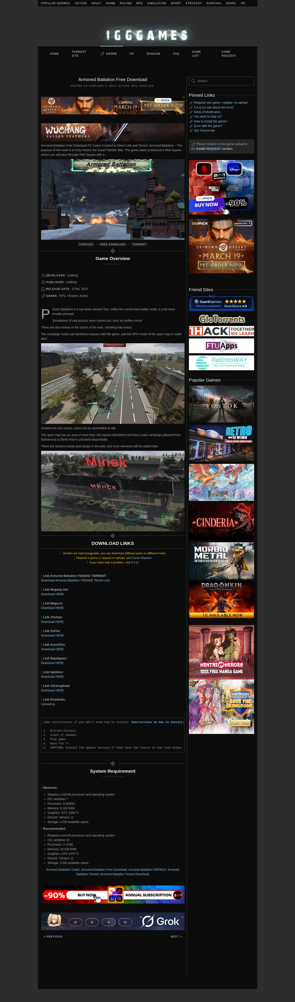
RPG (139, 3)
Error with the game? (208, 126)
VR (243, 3)
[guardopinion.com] (221, 302)
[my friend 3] (221, 331)
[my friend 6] (221, 345)
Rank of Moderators (207, 112)
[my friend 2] (221, 318)
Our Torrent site (204, 130)
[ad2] (219, 652)
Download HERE (52, 594)
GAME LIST (196, 53)
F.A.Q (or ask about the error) (213, 107)
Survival (214, 3)
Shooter (147, 85)
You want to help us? (208, 116)
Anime (111, 3)
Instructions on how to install (157, 722)
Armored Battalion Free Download (104, 869)
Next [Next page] (176, 936)
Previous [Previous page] (53, 936)
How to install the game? (210, 121)
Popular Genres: (56, 3)
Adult (96, 3)
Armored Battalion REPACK (147, 869)
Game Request (141, 557)
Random (153, 53)
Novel (231, 3)
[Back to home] (148, 26)
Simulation (156, 3)
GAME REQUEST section (214, 148)
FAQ (176, 53)
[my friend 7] (221, 362)
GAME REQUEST (229, 53)
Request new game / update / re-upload (220, 102)
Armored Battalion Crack (63, 869)
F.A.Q (134, 562)
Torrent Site (79, 53)
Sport (176, 3)
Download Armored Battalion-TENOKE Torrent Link (75, 580)
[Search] (221, 81)
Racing (126, 3)
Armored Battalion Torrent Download (124, 874)
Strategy (194, 3)
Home (54, 53)
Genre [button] (111, 53)
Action (81, 3)
